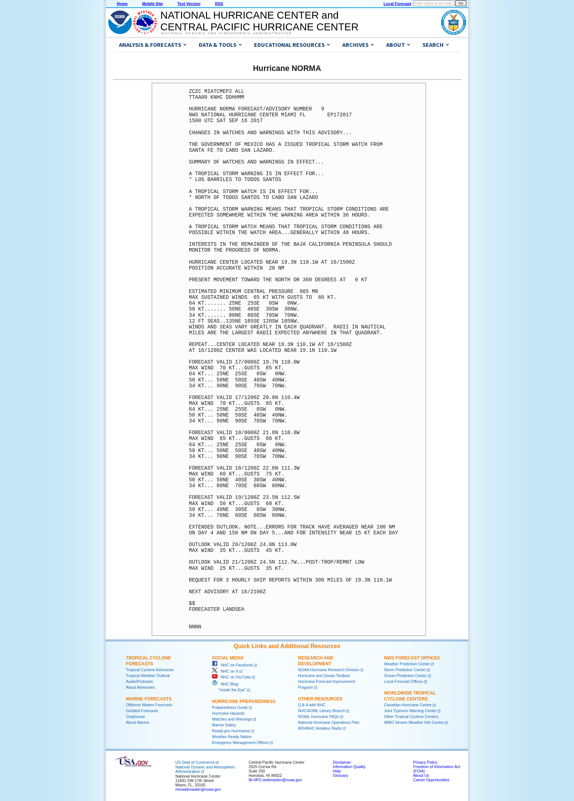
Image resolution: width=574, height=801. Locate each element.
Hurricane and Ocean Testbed (324, 675)
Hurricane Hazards (228, 713)
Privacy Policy (425, 762)
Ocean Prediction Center (405, 675)
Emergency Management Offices (240, 742)
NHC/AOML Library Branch (321, 710)
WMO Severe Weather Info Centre (414, 722)
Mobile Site (152, 3)
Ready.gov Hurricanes (231, 731)
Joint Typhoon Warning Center (410, 710)
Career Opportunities (431, 780)
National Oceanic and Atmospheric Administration (226, 33)
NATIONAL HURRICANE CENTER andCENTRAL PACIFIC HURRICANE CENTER (259, 21)
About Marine (137, 722)
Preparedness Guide (230, 707)
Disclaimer (342, 762)
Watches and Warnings (232, 719)
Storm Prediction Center (405, 670)
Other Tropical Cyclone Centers (411, 716)
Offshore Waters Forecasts (149, 705)
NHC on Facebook (232, 665)
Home (122, 3)
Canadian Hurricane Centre (408, 705)
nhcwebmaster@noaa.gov (198, 789)
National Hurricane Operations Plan (328, 722)
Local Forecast (397, 3)
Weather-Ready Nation (231, 736)
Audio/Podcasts (139, 681)
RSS (219, 3)
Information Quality (349, 766)
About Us (421, 775)
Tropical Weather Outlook (148, 675)
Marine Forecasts (149, 699)
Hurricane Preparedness (244, 701)
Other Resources (320, 699)
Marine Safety (224, 725)
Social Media (228, 658)
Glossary (340, 775)
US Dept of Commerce (195, 762)
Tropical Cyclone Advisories (150, 670)
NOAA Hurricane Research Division (328, 670)
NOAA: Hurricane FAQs (318, 716)
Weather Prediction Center (407, 664)
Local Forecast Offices (403, 681)
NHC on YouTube (231, 677)
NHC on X (225, 671)
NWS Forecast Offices (412, 658)
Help (337, 771)
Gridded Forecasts (142, 710)
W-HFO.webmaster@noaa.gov (275, 780)
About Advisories (140, 687)
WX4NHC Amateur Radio (320, 728)
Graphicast (135, 716)
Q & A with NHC (311, 705)
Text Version (189, 3)
